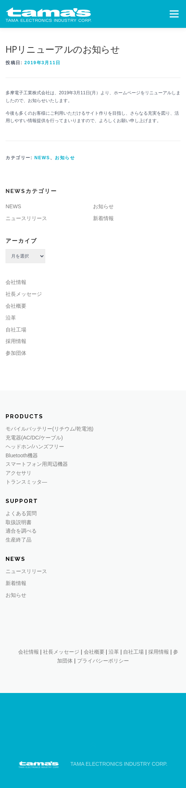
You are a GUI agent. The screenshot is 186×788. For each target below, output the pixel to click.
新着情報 (103, 218)
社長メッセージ (24, 294)
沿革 (11, 318)
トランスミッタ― (26, 482)
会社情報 (16, 282)
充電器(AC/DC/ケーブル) (34, 438)
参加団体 (16, 353)
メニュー (173, 13)
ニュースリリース (26, 218)
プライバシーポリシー (103, 661)
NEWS (42, 157)
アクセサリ (18, 473)
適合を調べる (21, 531)
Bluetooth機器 (22, 455)
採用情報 (16, 341)
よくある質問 (21, 513)
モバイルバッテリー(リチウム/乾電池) (49, 429)
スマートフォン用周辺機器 (37, 464)
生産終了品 (18, 540)
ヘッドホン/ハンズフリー (35, 446)
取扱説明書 (18, 522)
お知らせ (65, 157)
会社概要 (16, 306)
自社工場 (16, 330)
